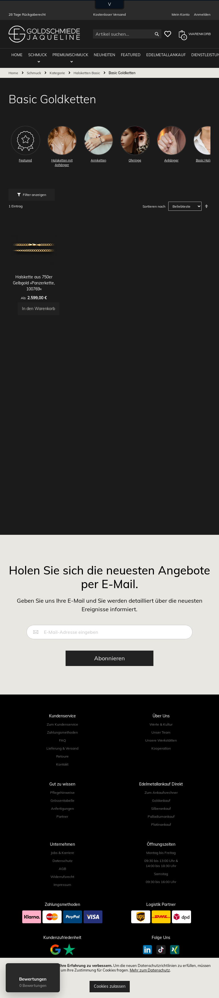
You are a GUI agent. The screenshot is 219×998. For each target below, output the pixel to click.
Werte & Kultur (161, 724)
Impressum (62, 884)
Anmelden (202, 14)
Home (14, 70)
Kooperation (161, 748)
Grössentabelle (62, 800)
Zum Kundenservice (62, 724)
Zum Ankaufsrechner (161, 792)
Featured (123, 54)
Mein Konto (181, 14)
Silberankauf (161, 808)
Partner (62, 816)
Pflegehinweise (62, 792)
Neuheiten (100, 54)
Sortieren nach (154, 204)
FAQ (62, 740)
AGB (62, 869)
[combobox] (127, 34)
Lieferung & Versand (62, 748)
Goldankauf (161, 800)
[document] (109, 977)
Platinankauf (161, 824)
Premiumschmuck (69, 54)
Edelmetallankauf (156, 54)
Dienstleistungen (197, 54)
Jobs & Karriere (62, 853)
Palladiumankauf (161, 816)
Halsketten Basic (87, 70)
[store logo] (44, 34)
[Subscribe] (109, 658)
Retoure (62, 756)
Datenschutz (62, 861)
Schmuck (39, 54)
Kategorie (58, 70)
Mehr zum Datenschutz (150, 970)
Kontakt (62, 764)
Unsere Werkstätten (161, 740)
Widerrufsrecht (62, 876)
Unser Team (161, 732)
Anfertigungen (62, 808)
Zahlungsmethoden (62, 732)
